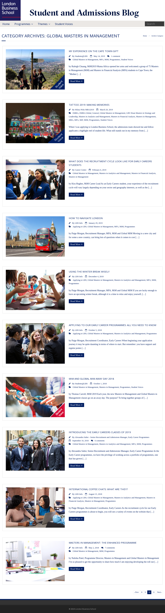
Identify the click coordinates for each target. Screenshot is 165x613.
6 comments (100, 441)
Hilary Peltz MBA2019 (84, 110)
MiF (81, 120)
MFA (101, 59)
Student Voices (64, 24)
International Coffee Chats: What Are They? (98, 489)
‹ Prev (136, 592)
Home (6, 24)
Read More (75, 81)
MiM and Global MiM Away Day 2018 (91, 378)
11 (154, 592)
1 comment (115, 56)
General (95, 113)
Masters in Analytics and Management (94, 116)
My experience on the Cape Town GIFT (93, 51)
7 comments (110, 548)
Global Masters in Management (85, 59)
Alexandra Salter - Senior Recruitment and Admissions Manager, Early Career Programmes (112, 437)
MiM (107, 59)
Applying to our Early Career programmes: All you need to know (112, 325)
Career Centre (80, 170)
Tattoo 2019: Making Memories (89, 104)
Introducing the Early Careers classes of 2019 (100, 432)
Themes (43, 24)
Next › (159, 592)
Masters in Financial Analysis (123, 116)
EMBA (75, 113)
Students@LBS (81, 56)
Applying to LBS (80, 226)
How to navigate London (86, 218)
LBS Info (79, 223)
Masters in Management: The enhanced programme (102, 542)
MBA (71, 120)
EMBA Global (85, 113)
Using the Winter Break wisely (89, 271)
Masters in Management (146, 116)
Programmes (22, 24)
